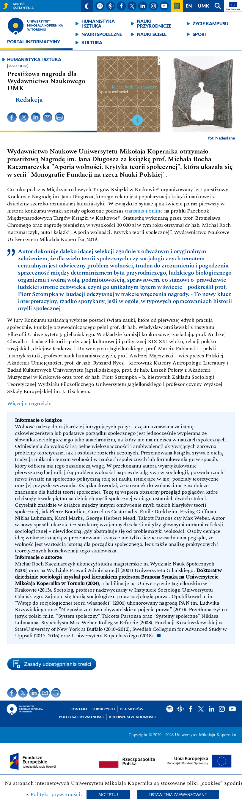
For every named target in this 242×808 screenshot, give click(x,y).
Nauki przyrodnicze (154, 23)
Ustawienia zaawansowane (178, 794)
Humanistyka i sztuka (98, 23)
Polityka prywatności (81, 716)
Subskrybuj (103, 709)
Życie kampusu (210, 23)
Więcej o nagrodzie (29, 404)
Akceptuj (108, 794)
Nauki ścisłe (151, 34)
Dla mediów (132, 709)
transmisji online (144, 211)
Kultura (91, 42)
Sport (200, 34)
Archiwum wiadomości (132, 716)
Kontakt (78, 709)
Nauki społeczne (101, 34)
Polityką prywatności (55, 794)
